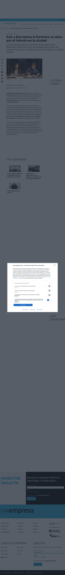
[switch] (48, 286)
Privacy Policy (40, 309)
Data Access (32, 309)
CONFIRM (23, 304)
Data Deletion (25, 309)
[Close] (55, 265)
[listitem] (32, 283)
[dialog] (32, 287)
